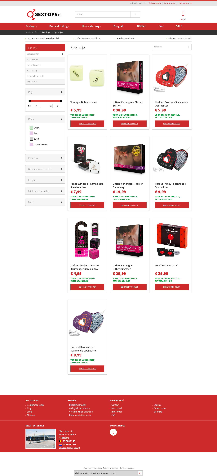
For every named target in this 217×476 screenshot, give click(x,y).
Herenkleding (91, 26)
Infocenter (116, 411)
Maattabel (116, 408)
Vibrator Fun (32, 81)
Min (29, 106)
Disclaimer (107, 468)
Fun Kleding (32, 70)
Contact (115, 404)
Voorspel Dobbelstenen (83, 102)
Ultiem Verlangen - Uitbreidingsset (123, 267)
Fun (161, 26)
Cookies (157, 404)
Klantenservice (155, 3)
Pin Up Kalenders (34, 65)
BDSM (141, 26)
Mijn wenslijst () (185, 3)
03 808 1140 (67, 441)
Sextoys (31, 26)
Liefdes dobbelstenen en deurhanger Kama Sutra (84, 267)
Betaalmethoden (77, 404)
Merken (31, 415)
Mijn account (169, 3)
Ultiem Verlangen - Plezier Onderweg (128, 185)
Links (29, 411)
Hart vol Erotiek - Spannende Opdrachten (171, 103)
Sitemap (158, 411)
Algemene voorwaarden (93, 468)
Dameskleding (59, 26)
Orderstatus (160, 408)
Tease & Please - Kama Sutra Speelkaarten (86, 185)
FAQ (113, 415)
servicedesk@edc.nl (69, 447)
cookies (113, 473)
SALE (179, 26)
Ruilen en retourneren (80, 415)
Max (50, 106)
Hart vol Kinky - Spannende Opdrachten (170, 185)
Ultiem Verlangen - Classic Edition (128, 103)
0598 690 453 (67, 444)
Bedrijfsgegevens (35, 404)
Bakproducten (33, 54)
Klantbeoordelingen (127, 468)
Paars (36, 133)
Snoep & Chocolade (35, 76)
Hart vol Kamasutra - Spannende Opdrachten (83, 348)
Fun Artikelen (32, 59)
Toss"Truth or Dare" (166, 265)
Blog (29, 408)
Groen (36, 127)
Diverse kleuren (40, 144)
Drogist (118, 26)
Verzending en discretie (81, 411)
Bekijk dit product (87, 123)
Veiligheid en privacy (79, 408)
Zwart (36, 139)
